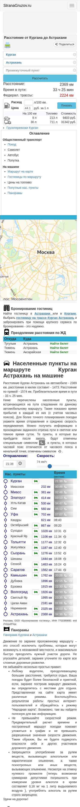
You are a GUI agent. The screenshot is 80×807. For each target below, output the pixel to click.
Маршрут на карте (20, 171)
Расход (16, 102)
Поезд (12, 144)
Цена (15, 108)
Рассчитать (40, 78)
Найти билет (59, 343)
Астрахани (44, 313)
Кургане (70, 313)
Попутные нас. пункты (23, 187)
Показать (66, 105)
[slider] (50, 466)
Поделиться (66, 44)
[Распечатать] (7, 46)
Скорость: (46, 456)
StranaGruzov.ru (17, 5)
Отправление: (15, 456)
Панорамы (15, 193)
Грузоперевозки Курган (22, 127)
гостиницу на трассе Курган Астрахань (45, 317)
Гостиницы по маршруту (24, 177)
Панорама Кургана (16, 635)
